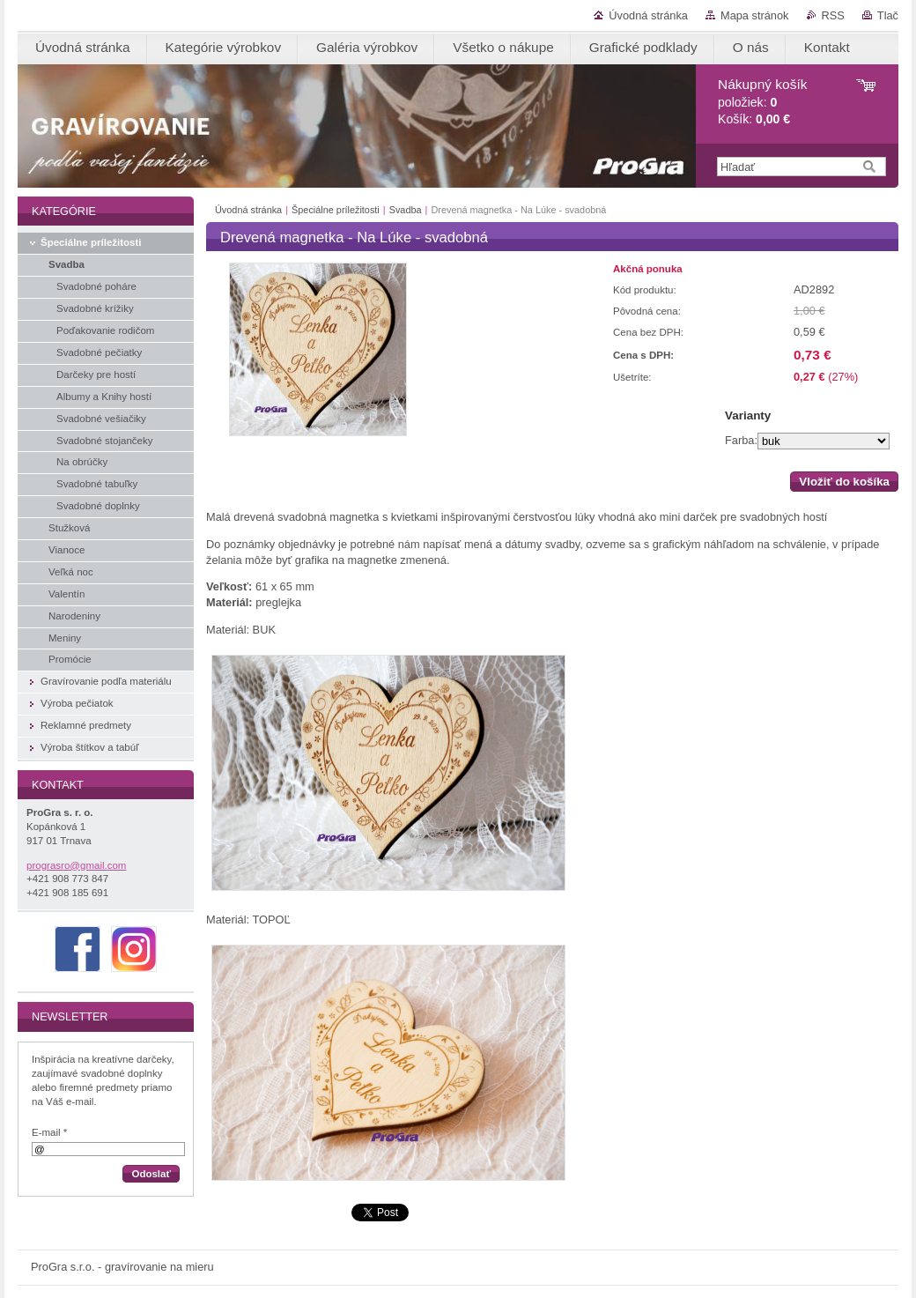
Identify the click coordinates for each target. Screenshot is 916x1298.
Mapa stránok (754, 15)
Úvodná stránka (648, 15)
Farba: (741, 440)
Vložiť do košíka (844, 481)
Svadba (405, 209)
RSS (833, 15)
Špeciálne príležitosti (336, 209)
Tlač (887, 15)
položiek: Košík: (762, 102)
